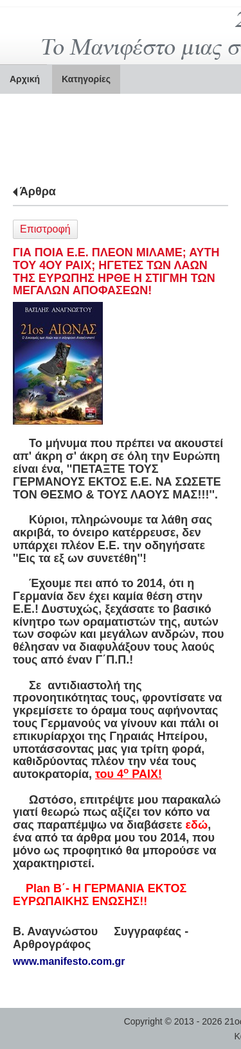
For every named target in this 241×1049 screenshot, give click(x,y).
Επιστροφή (45, 229)
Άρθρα (38, 191)
